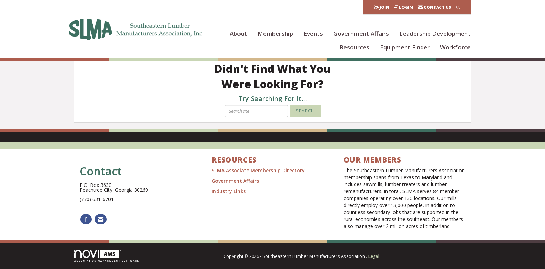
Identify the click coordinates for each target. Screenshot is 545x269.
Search (305, 111)
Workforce (455, 47)
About (238, 34)
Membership (275, 34)
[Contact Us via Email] (100, 219)
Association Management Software (106, 256)
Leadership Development (435, 34)
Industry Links (229, 191)
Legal (373, 256)
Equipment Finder (405, 47)
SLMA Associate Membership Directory (259, 170)
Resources (354, 47)
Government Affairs (361, 34)
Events (313, 34)
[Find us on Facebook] (86, 219)
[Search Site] (458, 7)
